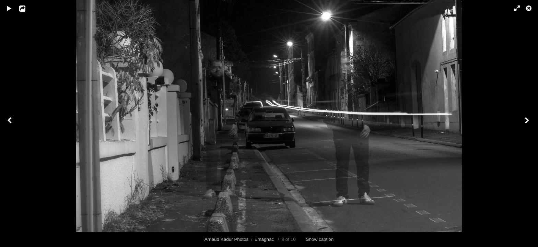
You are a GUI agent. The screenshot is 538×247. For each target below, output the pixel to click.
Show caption (320, 239)
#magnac (264, 239)
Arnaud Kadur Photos (226, 239)
